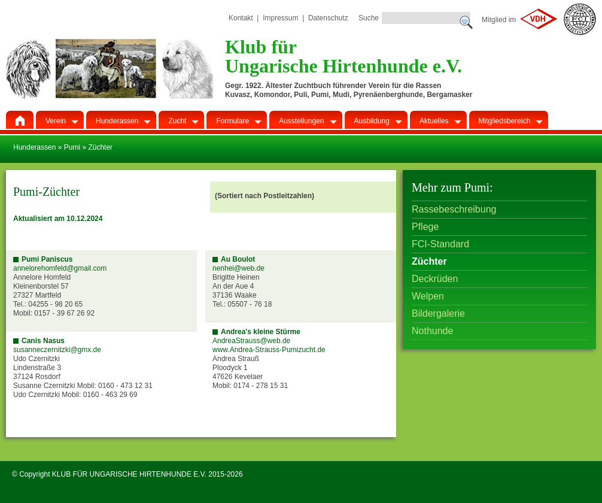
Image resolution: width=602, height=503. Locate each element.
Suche (368, 18)
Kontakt (241, 18)
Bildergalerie (438, 313)
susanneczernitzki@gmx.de (57, 350)
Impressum (280, 18)
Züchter (429, 261)
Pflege (425, 227)
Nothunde (432, 331)
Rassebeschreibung (454, 209)
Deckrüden (435, 279)
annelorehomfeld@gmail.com (60, 268)
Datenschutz (328, 18)
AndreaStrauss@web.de (251, 341)
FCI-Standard (440, 244)
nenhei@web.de (238, 268)
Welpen (428, 296)
